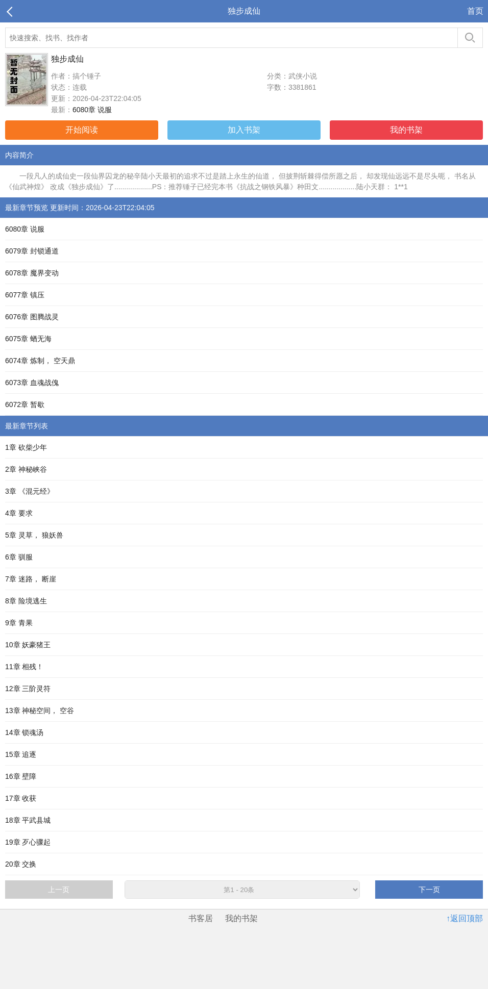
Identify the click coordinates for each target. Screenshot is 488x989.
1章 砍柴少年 (26, 447)
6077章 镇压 (24, 295)
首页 (475, 11)
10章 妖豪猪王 (28, 645)
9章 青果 (19, 623)
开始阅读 (81, 129)
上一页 (58, 889)
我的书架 (406, 129)
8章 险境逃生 (26, 601)
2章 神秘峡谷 (26, 469)
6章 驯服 (19, 557)
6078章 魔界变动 (32, 273)
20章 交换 (20, 864)
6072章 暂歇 (24, 404)
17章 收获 (20, 798)
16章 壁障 (20, 776)
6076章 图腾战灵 (32, 317)
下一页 (429, 889)
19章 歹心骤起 (28, 842)
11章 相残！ (24, 667)
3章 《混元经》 (29, 491)
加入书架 (244, 129)
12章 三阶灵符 (28, 688)
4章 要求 (19, 513)
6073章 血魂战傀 (32, 382)
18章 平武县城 (28, 820)
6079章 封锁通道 (32, 251)
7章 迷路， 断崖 (30, 579)
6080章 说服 (92, 110)
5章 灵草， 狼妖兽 (34, 535)
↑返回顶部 (464, 918)
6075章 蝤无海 (28, 339)
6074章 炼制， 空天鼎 (40, 361)
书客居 (200, 918)
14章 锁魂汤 (24, 732)
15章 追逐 (20, 754)
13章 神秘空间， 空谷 (39, 710)
